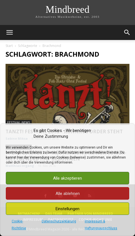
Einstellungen (67, 208)
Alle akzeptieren (67, 178)
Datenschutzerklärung (59, 221)
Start (9, 45)
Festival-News (18, 122)
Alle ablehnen (68, 193)
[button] (9, 32)
